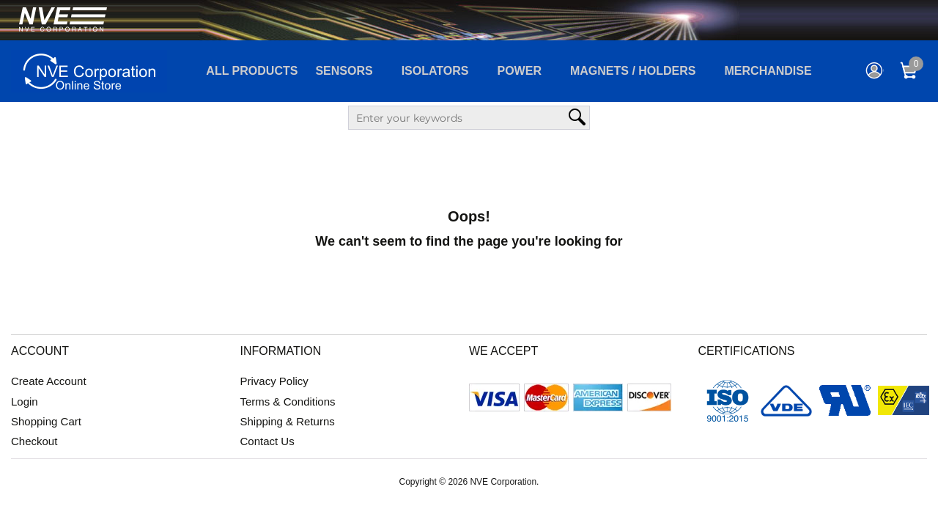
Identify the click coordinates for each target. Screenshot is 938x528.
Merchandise (768, 71)
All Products (252, 71)
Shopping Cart (46, 421)
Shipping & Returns (287, 421)
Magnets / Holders (633, 71)
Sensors (343, 71)
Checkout (34, 441)
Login (24, 401)
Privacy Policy (274, 381)
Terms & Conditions (288, 401)
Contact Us (267, 441)
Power (520, 71)
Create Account (48, 381)
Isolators (435, 71)
